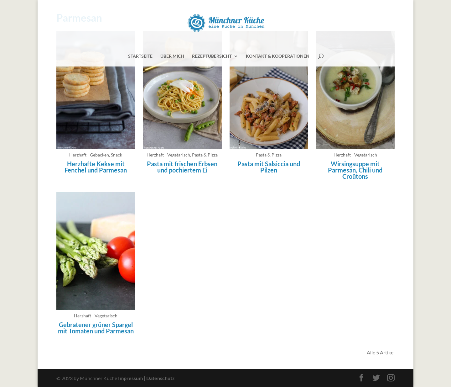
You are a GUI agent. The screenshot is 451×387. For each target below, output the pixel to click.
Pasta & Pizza (205, 154)
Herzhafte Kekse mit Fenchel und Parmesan (96, 167)
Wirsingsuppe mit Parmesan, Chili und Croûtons (355, 170)
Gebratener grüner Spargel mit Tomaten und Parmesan (96, 328)
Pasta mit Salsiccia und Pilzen (268, 167)
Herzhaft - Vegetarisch (168, 154)
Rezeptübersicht (212, 56)
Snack (116, 154)
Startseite (140, 56)
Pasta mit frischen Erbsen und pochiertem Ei (182, 167)
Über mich (172, 56)
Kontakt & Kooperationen (277, 56)
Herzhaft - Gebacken (89, 154)
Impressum (130, 378)
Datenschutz (160, 378)
